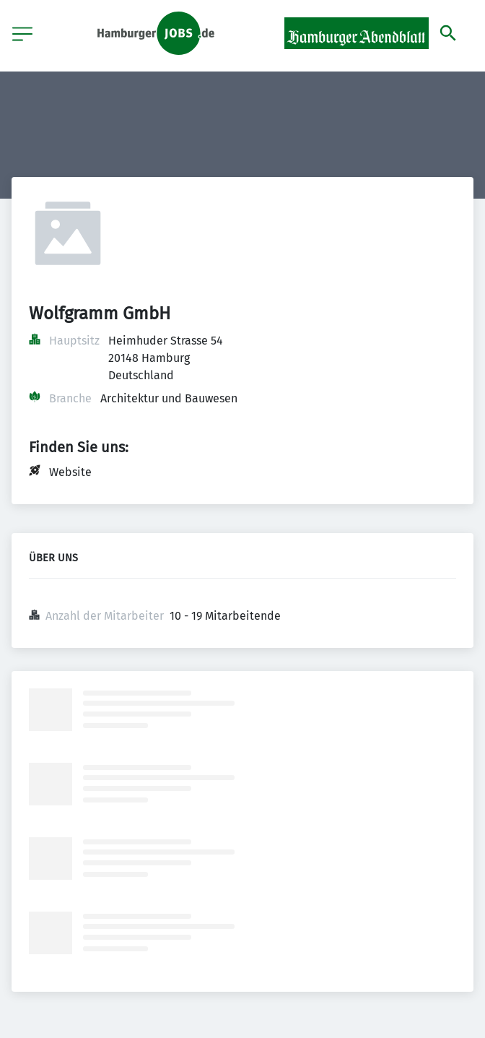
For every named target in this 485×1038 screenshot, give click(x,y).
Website (70, 472)
